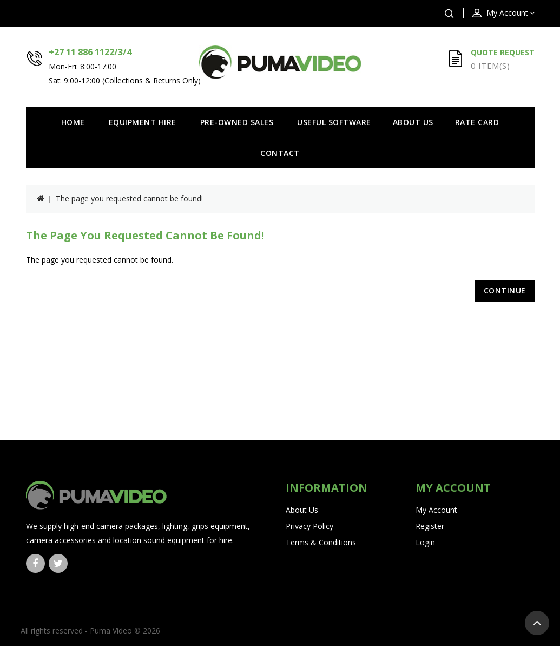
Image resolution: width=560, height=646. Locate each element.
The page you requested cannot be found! (129, 198)
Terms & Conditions (321, 542)
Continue (505, 290)
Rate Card (477, 122)
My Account (436, 510)
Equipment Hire (142, 122)
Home (73, 122)
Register (430, 526)
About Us (413, 122)
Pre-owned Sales (237, 122)
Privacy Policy (309, 526)
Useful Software (334, 122)
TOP (537, 623)
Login (425, 542)
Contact (280, 153)
